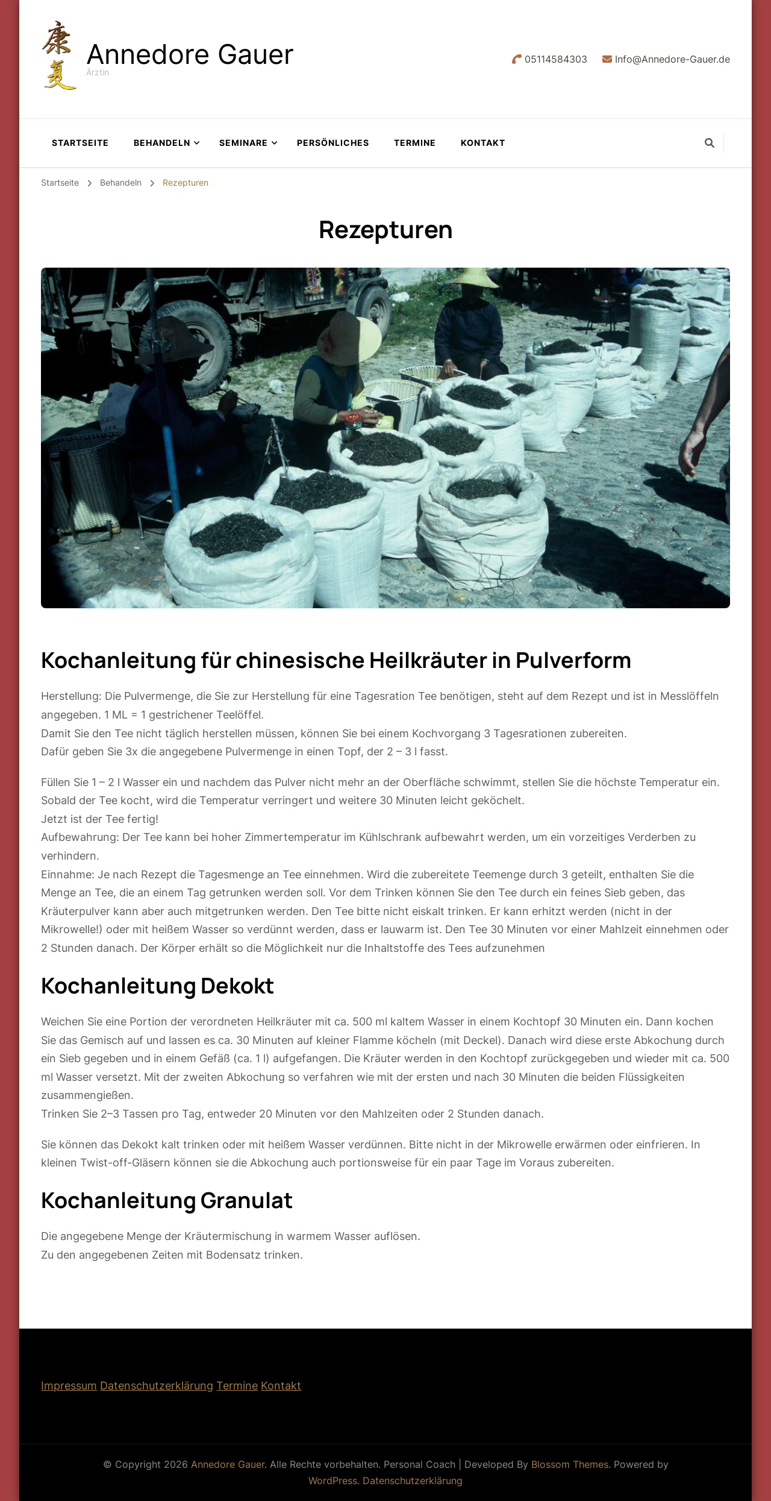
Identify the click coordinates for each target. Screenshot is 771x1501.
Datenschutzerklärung (156, 1385)
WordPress (332, 1480)
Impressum (69, 1385)
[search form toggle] (709, 143)
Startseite (80, 142)
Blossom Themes (569, 1464)
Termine (415, 142)
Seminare (243, 142)
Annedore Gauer (190, 54)
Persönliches (333, 142)
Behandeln (162, 142)
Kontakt (483, 142)
